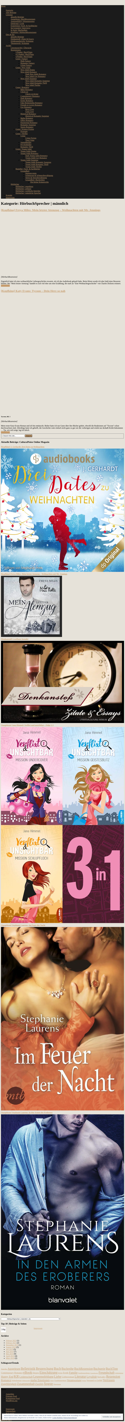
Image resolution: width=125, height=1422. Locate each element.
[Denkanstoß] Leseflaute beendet (14, 639)
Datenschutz (11, 1411)
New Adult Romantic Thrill (36, 83)
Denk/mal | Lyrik (17, 24)
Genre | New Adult (23, 68)
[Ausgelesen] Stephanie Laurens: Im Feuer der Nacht (23, 925)
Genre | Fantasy (22, 59)
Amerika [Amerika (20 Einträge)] (4, 1369)
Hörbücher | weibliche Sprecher (28, 191)
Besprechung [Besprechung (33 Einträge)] (44, 1368)
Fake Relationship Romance (31, 103)
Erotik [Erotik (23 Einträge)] (65, 1373)
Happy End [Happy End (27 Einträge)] (7, 1376)
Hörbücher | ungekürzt (24, 186)
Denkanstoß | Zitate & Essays (22, 39)
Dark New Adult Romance (35, 74)
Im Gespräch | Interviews (20, 28)
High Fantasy (26, 61)
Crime (23, 136)
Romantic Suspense (28, 125)
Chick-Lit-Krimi (31, 94)
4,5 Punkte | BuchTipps (25, 54)
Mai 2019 (9, 1354)
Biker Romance (27, 90)
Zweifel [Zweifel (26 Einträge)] (39, 1383)
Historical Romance (28, 114)
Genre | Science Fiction (25, 129)
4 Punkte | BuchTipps (24, 57)
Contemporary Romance (30, 96)
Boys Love (29, 109)
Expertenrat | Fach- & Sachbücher (24, 26)
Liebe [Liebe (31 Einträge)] (57, 1376)
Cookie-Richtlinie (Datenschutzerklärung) (64, 1418)
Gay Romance (26, 107)
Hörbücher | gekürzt (23, 189)
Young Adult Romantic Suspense (38, 162)
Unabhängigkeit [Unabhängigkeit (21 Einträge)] (60, 1380)
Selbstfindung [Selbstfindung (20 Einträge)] (17, 1381)
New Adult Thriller (32, 85)
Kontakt (9, 195)
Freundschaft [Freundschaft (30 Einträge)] (106, 1372)
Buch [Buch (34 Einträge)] (57, 1368)
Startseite (9, 10)
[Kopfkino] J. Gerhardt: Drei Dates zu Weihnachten (22, 447)
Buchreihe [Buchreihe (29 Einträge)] (68, 1368)
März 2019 (10, 1358)
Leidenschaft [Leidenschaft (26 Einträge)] (26, 1376)
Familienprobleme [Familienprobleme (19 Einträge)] (84, 1373)
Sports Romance (27, 127)
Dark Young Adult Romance (36, 156)
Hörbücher (15, 184)
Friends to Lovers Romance (31, 105)
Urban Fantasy (26, 65)
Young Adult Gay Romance (36, 158)
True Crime (29, 140)
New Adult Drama (28, 70)
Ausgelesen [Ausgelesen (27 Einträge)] (14, 1368)
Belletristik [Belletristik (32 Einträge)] (28, 1368)
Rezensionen (16, 50)
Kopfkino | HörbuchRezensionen (23, 32)
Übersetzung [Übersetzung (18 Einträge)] (57, 1384)
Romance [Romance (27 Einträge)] (6, 1380)
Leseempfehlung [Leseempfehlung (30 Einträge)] (43, 1376)
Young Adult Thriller (33, 167)
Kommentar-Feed (13, 1398)
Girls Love (29, 112)
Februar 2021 (11, 1343)
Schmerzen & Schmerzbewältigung (39, 175)
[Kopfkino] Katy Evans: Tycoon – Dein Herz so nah (33, 290)
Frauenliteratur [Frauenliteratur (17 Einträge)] (94, 1373)
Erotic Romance (27, 101)
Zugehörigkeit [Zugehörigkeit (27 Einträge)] (8, 1383)
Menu (3, 6)
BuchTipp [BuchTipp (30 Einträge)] (112, 1368)
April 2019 (10, 1356)
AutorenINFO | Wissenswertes (23, 21)
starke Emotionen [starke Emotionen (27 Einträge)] (40, 1380)
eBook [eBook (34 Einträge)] (27, 1372)
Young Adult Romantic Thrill (36, 164)
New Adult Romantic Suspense (37, 81)
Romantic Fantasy (28, 63)
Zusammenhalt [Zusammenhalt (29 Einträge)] (26, 1383)
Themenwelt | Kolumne (20, 43)
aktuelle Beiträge (17, 17)
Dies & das (10, 35)
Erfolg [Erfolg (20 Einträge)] (60, 1373)
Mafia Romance (27, 118)
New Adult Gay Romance (35, 76)
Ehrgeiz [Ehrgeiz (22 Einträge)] (36, 1373)
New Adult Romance (29, 72)
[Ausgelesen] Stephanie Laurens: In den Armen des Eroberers (26, 1113)
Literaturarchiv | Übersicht (21, 48)
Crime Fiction (30, 138)
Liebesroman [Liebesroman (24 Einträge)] (68, 1377)
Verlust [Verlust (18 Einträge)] (84, 1381)
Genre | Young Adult (24, 149)
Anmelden (10, 1394)
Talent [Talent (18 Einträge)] (52, 1381)
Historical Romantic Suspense (37, 116)
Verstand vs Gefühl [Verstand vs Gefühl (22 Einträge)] (94, 1380)
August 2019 (11, 1347)
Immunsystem (30, 173)
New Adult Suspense (29, 79)
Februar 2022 (11, 1341)
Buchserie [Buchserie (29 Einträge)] (99, 1368)
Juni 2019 (10, 1352)
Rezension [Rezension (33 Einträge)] (113, 1376)
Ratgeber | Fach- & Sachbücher (28, 169)
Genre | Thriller (22, 134)
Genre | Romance (22, 87)
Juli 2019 (9, 1349)
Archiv (8, 46)
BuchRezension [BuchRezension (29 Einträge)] (83, 1368)
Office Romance (27, 120)
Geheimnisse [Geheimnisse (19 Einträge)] (119, 1373)
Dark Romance (26, 98)
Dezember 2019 (12, 1345)
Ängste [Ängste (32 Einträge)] (48, 1384)
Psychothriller (26, 145)
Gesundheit (25, 171)
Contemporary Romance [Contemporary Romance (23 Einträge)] (12, 1373)
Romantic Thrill (27, 147)
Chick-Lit (24, 92)
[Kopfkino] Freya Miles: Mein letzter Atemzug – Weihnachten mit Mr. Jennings (50, 210)
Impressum (10, 197)
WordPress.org (11, 1401)
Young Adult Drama (28, 151)
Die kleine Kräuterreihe (39, 182)
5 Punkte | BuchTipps (24, 52)
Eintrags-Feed (11, 1396)
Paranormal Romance (29, 123)
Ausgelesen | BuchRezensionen (23, 19)
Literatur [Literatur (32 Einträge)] (80, 1376)
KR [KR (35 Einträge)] (16, 1376)
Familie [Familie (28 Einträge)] (73, 1372)
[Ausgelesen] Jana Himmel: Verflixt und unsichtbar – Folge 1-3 (27, 725)
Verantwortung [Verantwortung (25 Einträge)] (74, 1380)
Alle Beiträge (11, 12)
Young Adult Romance (29, 153)
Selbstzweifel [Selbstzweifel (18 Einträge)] (26, 1381)
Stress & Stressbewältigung (36, 178)
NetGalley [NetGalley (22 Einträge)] (101, 1377)
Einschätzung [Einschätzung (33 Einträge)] (48, 1372)
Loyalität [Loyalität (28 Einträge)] (92, 1376)
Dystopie (24, 131)
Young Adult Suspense (29, 160)
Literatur (9, 15)
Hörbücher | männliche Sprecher (28, 193)
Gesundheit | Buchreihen (35, 180)
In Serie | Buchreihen (19, 30)
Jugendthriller (26, 142)
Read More (5, 286)
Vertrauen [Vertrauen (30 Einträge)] (109, 1380)
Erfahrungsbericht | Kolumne (22, 41)
